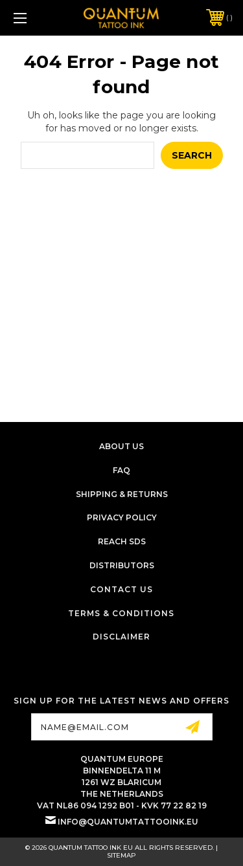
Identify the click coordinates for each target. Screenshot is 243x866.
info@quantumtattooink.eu (128, 822)
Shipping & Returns (122, 494)
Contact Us (121, 589)
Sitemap (121, 855)
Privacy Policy (122, 517)
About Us (121, 446)
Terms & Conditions (121, 613)
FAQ (121, 470)
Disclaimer (121, 636)
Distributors (121, 565)
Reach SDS (122, 541)
